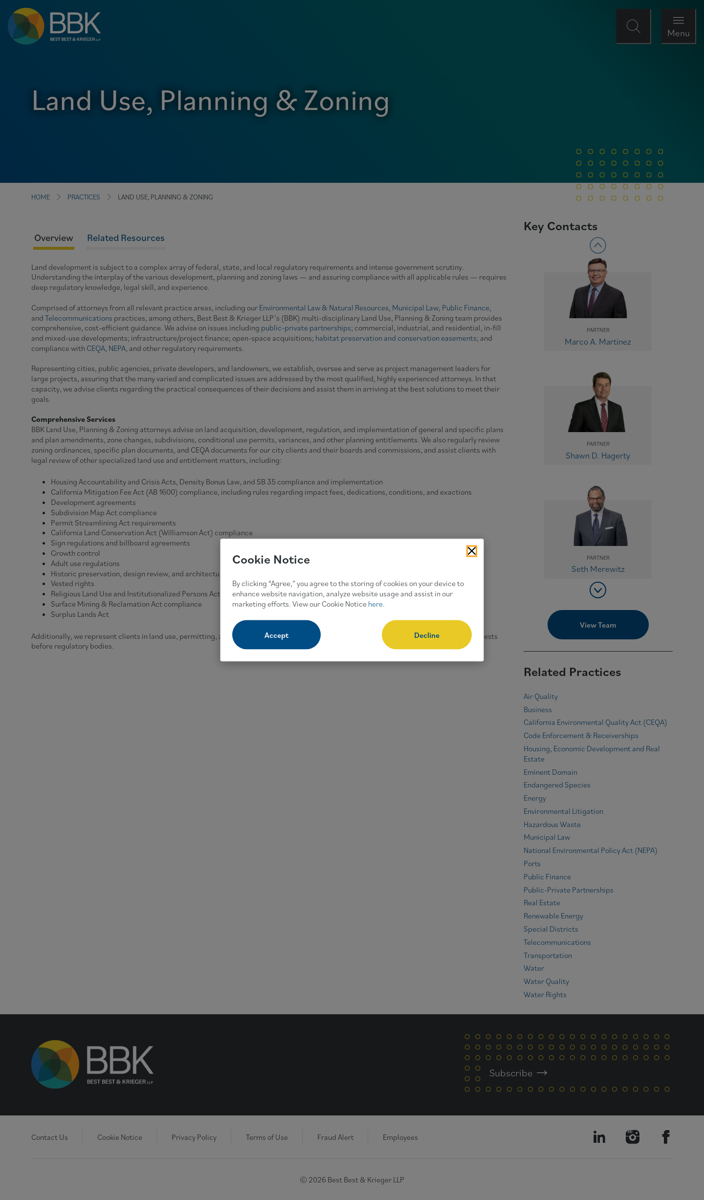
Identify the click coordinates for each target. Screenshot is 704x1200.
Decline (427, 635)
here (375, 603)
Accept (276, 635)
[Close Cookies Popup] (472, 550)
